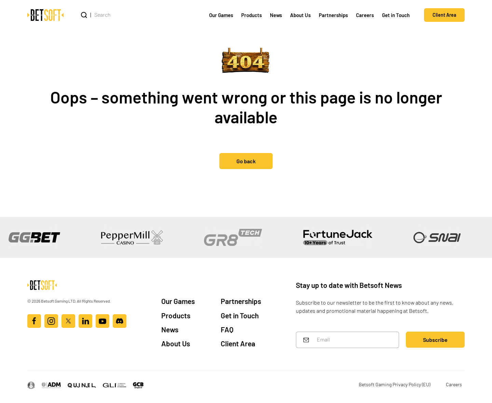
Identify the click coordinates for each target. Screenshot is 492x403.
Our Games (221, 15)
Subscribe (435, 339)
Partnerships (333, 15)
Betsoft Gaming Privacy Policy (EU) (394, 384)
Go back (246, 160)
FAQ (227, 329)
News (276, 15)
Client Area (444, 15)
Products (251, 15)
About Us (300, 15)
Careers (365, 15)
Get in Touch (396, 15)
